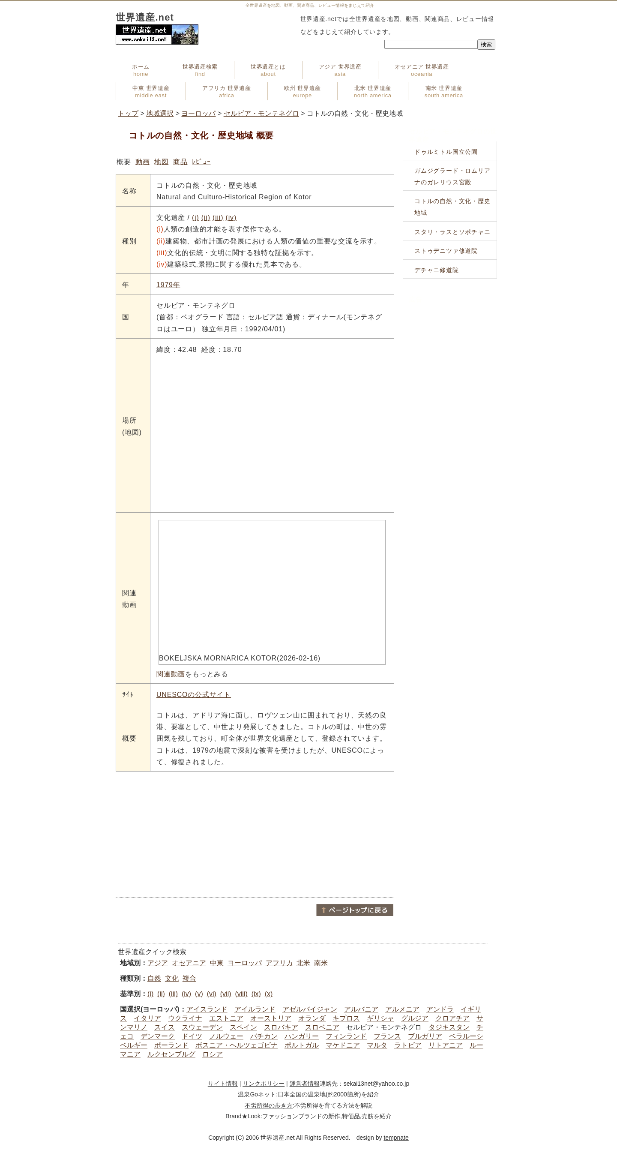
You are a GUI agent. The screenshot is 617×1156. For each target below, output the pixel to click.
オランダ (312, 1018)
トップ (128, 113)
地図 (161, 161)
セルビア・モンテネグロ (261, 113)
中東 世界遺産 (150, 92)
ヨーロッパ (198, 113)
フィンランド (346, 1036)
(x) (269, 993)
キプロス (346, 1018)
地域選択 (160, 113)
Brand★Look (243, 1116)
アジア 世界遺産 (340, 70)
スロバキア (281, 1027)
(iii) (218, 217)
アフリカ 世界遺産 (226, 92)
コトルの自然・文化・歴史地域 (452, 207)
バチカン (264, 1036)
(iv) (231, 217)
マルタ (377, 1045)
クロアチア (452, 1018)
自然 (154, 978)
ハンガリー (302, 1036)
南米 (321, 963)
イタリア (147, 1018)
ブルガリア (425, 1036)
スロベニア (322, 1027)
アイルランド (255, 1009)
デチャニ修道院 (436, 270)
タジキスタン (449, 1027)
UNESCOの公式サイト (193, 694)
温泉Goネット (257, 1094)
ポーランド (171, 1045)
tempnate (395, 1137)
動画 (142, 161)
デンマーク (158, 1036)
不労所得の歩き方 (269, 1105)
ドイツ (192, 1036)
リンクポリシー (264, 1083)
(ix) (256, 993)
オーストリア (270, 1018)
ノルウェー (226, 1036)
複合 (189, 978)
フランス (387, 1036)
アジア (157, 963)
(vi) (211, 993)
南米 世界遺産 (444, 92)
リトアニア (445, 1045)
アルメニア (402, 1009)
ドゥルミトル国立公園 (446, 151)
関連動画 (170, 674)
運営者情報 (305, 1083)
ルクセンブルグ (171, 1054)
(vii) (225, 993)
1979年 (168, 284)
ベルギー (133, 1045)
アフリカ (279, 963)
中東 (217, 963)
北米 (303, 963)
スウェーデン (202, 1027)
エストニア (226, 1018)
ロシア (212, 1054)
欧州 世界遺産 (302, 92)
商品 (180, 161)
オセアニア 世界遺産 (422, 70)
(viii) (241, 993)
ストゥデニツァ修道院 (446, 250)
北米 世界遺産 (373, 92)
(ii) (205, 217)
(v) (199, 993)
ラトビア (408, 1045)
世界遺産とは (268, 70)
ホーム (141, 70)
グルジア (414, 1018)
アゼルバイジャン (309, 1009)
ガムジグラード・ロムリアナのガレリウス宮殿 (452, 176)
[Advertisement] (255, 834)
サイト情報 (223, 1083)
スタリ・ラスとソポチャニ (452, 231)
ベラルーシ (466, 1036)
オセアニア (189, 963)
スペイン (243, 1027)
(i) (195, 217)
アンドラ (440, 1009)
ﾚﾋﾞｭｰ (201, 161)
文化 (172, 978)
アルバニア (361, 1009)
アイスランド (207, 1009)
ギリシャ (380, 1018)
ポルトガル (302, 1045)
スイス (164, 1027)
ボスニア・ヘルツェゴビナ (236, 1045)
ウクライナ (185, 1018)
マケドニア (343, 1045)
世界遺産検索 (200, 70)
